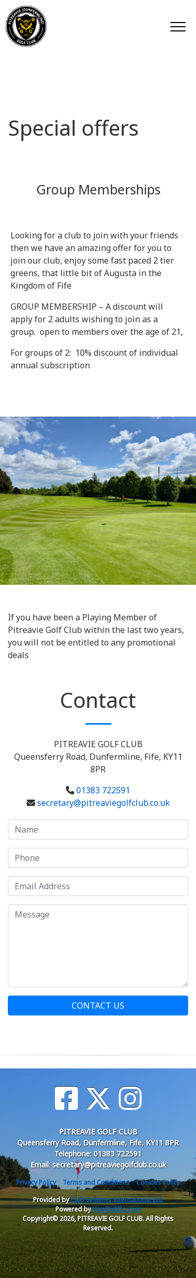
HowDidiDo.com (117, 1209)
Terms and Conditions (96, 1182)
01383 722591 (103, 790)
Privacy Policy (36, 1182)
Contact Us (98, 1005)
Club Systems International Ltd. (117, 1199)
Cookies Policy (158, 1182)
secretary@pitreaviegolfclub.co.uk (103, 803)
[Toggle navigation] (177, 26)
